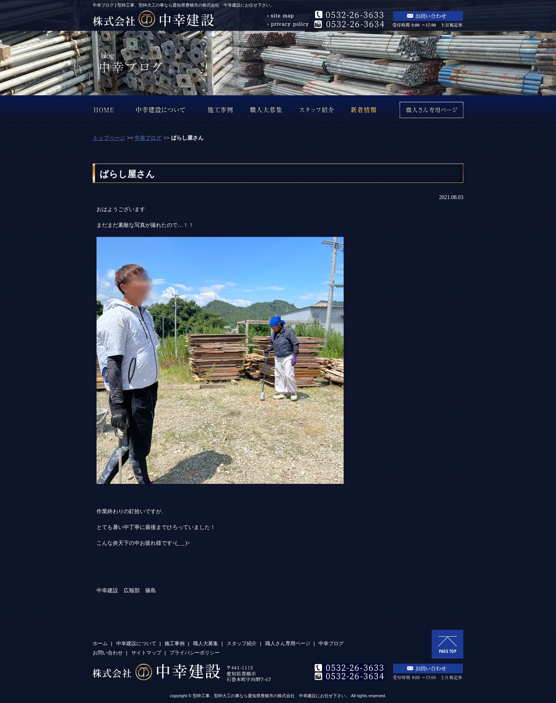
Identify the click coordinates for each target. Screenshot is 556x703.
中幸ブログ (147, 138)
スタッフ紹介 (242, 643)
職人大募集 (205, 643)
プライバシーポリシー (195, 653)
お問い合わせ (108, 653)
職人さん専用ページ (287, 643)
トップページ (109, 138)
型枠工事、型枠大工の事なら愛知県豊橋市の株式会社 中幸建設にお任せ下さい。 (271, 695)
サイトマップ (146, 653)
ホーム (100, 643)
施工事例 (174, 643)
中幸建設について (136, 643)
